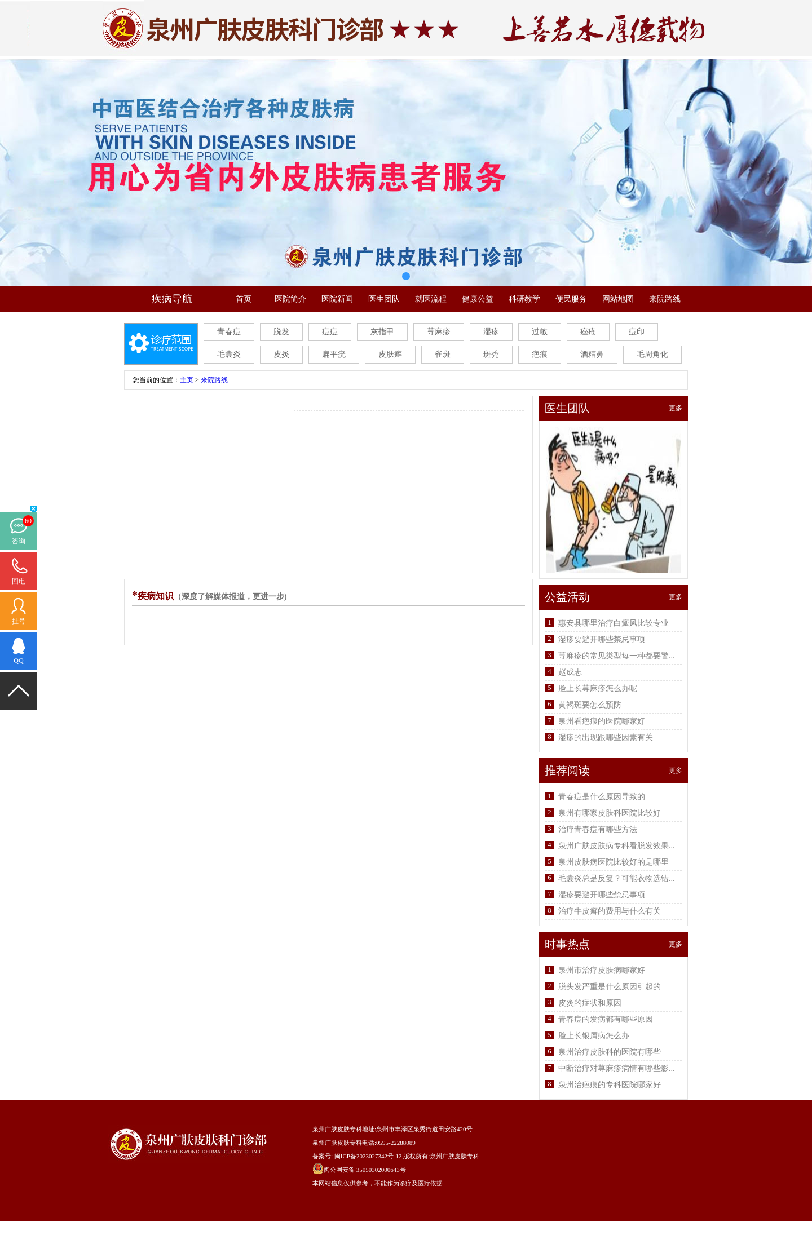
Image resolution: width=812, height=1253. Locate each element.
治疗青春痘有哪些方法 (597, 829)
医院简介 (290, 299)
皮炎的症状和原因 (589, 1003)
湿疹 (491, 331)
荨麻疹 (439, 331)
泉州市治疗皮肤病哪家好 (601, 970)
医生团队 (384, 299)
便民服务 (571, 299)
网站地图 (618, 299)
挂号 (18, 621)
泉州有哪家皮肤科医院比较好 (609, 813)
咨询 (18, 541)
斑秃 (491, 354)
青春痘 (229, 331)
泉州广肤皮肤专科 (454, 1156)
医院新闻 (337, 299)
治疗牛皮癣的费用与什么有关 (609, 911)
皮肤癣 (390, 354)
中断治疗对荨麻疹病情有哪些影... (616, 1068)
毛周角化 (652, 354)
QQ (18, 661)
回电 (18, 581)
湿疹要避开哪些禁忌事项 (601, 639)
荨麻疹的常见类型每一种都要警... (616, 656)
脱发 (281, 331)
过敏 (540, 331)
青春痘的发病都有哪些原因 (605, 1019)
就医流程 (431, 299)
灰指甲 (382, 331)
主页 (186, 380)
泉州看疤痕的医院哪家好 (601, 721)
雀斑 (443, 354)
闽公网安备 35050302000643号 (365, 1169)
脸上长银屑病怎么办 (593, 1035)
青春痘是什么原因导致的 (601, 796)
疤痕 (540, 354)
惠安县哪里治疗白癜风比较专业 (613, 623)
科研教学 (524, 299)
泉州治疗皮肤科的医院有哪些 (609, 1052)
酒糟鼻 (592, 354)
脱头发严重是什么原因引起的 (609, 986)
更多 (675, 408)
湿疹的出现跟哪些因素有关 (605, 737)
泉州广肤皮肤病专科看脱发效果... (616, 846)
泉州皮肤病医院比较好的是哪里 (613, 862)
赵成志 (570, 672)
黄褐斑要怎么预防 (589, 705)
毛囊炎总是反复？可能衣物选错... (616, 878)
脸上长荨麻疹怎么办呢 (597, 688)
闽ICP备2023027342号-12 (368, 1156)
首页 (243, 299)
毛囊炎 (229, 354)
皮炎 (281, 354)
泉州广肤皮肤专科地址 (343, 1129)
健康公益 (477, 299)
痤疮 (588, 331)
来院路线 (665, 299)
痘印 (637, 331)
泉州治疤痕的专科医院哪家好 (609, 1085)
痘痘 (330, 331)
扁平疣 (334, 354)
